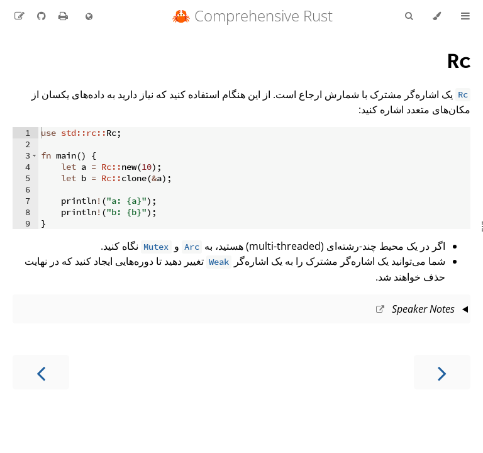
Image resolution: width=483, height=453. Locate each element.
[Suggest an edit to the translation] (19, 16)
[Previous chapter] (442, 372)
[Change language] (89, 17)
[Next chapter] (41, 372)
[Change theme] (437, 16)
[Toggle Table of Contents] (465, 16)
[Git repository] (40, 16)
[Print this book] (62, 16)
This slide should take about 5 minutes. (241, 310)
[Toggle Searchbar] (409, 16)
